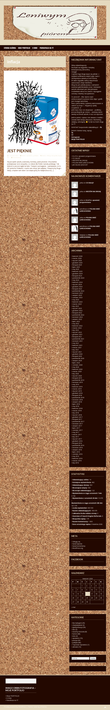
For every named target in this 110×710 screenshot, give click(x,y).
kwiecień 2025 (77, 271)
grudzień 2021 (77, 334)
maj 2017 (75, 432)
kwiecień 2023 (77, 302)
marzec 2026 (77, 258)
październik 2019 (78, 380)
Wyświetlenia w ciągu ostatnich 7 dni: (87, 493)
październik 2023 (78, 291)
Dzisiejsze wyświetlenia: (82, 482)
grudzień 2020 (77, 354)
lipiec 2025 (76, 267)
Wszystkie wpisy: (79, 519)
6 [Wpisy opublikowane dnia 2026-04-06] (72, 590)
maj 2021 (75, 343)
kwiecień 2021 (77, 345)
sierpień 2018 (77, 402)
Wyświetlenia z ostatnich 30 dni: (85, 498)
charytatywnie (77, 625)
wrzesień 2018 (77, 400)
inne (73, 636)
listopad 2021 (77, 337)
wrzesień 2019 (77, 382)
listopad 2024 (77, 276)
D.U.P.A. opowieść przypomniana (84, 156)
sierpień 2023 (77, 295)
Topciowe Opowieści (79, 645)
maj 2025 (75, 269)
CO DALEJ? (76, 158)
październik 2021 (78, 339)
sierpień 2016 (77, 450)
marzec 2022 (77, 328)
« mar (73, 607)
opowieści (29, 156)
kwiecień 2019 (77, 387)
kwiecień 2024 (77, 282)
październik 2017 (78, 421)
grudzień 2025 (77, 263)
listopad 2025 (77, 265)
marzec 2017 (77, 434)
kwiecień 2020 (77, 369)
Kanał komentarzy (78, 546)
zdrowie (75, 647)
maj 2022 (75, 324)
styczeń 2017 (77, 439)
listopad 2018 (77, 395)
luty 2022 (75, 330)
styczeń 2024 (77, 284)
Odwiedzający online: (80, 480)
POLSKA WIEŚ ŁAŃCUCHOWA (82, 163)
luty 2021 (75, 350)
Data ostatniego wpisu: (81, 524)
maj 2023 (75, 300)
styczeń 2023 (77, 308)
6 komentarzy (17, 157)
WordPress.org (77, 548)
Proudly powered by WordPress (15, 707)
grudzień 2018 (77, 393)
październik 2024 (78, 278)
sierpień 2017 (77, 426)
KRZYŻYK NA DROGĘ (79, 160)
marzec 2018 (77, 411)
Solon (36, 707)
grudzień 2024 (77, 274)
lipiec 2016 (76, 452)
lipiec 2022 (76, 321)
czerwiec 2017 (77, 430)
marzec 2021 (77, 347)
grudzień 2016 (77, 441)
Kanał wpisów (77, 544)
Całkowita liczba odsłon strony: (84, 513)
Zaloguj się (76, 542)
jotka (81, 218)
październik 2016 (78, 445)
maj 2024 (75, 280)
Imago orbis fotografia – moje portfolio (20, 689)
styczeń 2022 (77, 332)
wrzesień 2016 (77, 448)
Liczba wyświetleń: (80, 508)
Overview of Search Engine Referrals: (87, 516)
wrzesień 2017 (77, 424)
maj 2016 (75, 456)
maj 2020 (75, 367)
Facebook (12, 681)
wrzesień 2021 (77, 341)
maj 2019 (75, 384)
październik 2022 (78, 315)
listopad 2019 (77, 378)
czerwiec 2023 (77, 297)
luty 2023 (75, 306)
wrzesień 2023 (77, 293)
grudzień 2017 (77, 417)
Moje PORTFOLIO (24, 48)
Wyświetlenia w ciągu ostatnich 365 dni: (87, 503)
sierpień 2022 (77, 319)
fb (101, 127)
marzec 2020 (77, 371)
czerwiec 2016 (77, 454)
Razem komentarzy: (80, 521)
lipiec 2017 (76, 428)
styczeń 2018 (77, 415)
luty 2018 (75, 413)
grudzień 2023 (77, 287)
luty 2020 (75, 374)
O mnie (34, 48)
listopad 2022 (77, 313)
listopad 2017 (77, 419)
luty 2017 (75, 437)
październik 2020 (78, 358)
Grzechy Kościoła (78, 632)
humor (24, 156)
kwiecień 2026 (77, 256)
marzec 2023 (77, 304)
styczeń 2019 (77, 391)
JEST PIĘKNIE (19, 150)
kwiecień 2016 (77, 458)
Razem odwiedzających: (81, 511)
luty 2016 (75, 463)
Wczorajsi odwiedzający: (82, 490)
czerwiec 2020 (77, 365)
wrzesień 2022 (77, 317)
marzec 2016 (77, 461)
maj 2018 (75, 406)
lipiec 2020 (76, 363)
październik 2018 (78, 397)
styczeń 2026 (77, 260)
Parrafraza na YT (46, 48)
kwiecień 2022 (77, 326)
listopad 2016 (77, 443)
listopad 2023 (77, 289)
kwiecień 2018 (77, 408)
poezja (74, 640)
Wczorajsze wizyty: (80, 488)
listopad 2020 (77, 356)
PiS (8, 157)
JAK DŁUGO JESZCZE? (80, 165)
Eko (73, 629)
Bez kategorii (77, 623)
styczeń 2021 (77, 352)
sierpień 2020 (77, 361)
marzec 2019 (77, 389)
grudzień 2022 (77, 310)
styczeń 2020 (77, 376)
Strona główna (10, 48)
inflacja (49, 156)
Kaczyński (55, 156)
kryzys (60, 156)
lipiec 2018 (76, 404)
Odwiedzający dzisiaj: (81, 485)
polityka (35, 156)
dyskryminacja (77, 627)
